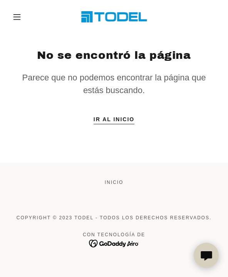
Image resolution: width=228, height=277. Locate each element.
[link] (114, 16)
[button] (19, 17)
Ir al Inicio (114, 119)
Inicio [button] (114, 182)
